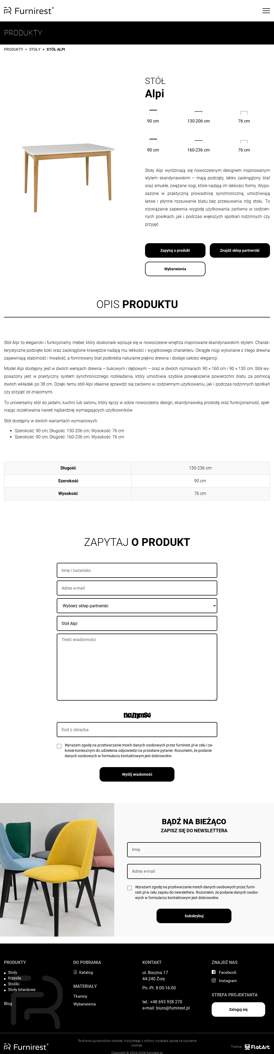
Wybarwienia (175, 269)
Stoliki (14, 984)
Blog (8, 1003)
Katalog (83, 972)
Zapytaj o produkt (175, 250)
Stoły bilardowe (22, 989)
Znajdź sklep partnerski (240, 250)
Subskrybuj (194, 916)
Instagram (224, 980)
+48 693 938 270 (166, 1001)
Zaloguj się (238, 1009)
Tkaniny (80, 996)
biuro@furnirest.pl (173, 1008)
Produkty (13, 49)
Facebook (224, 972)
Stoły (34, 49)
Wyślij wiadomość (137, 774)
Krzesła (14, 978)
